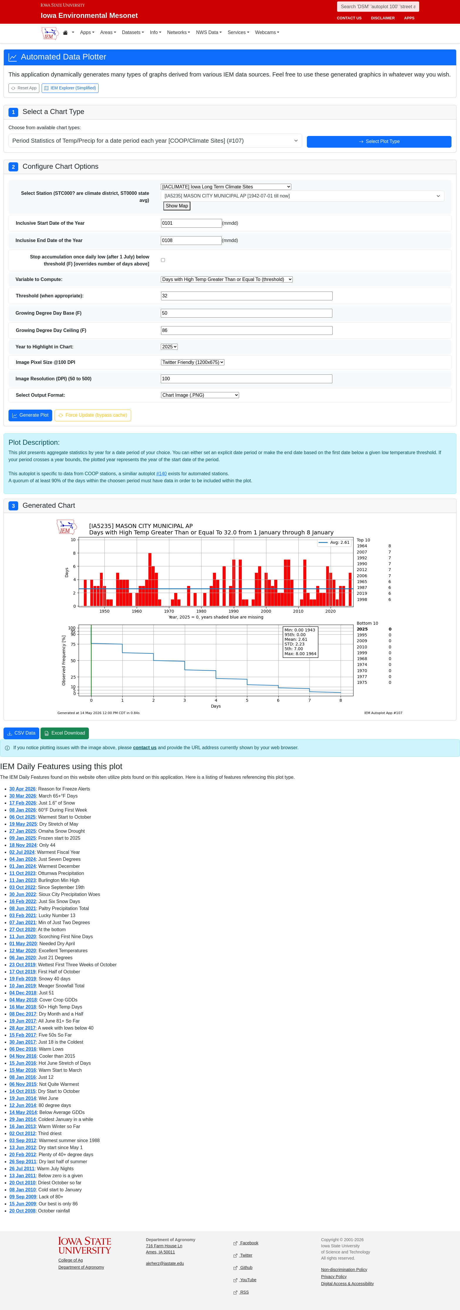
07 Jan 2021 (22, 922)
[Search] (378, 6)
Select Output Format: (40, 395)
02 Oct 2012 (22, 1133)
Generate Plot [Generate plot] (30, 415)
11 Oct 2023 (22, 873)
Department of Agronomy (81, 1267)
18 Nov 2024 (23, 845)
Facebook (246, 1243)
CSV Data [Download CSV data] (21, 733)
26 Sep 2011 (22, 1161)
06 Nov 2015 (23, 1084)
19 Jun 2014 (22, 1098)
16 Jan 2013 (22, 1126)
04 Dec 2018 (22, 992)
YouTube (245, 1280)
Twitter (243, 1255)
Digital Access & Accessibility (347, 1283)
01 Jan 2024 (22, 866)
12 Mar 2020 (22, 950)
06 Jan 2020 (22, 957)
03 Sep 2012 (22, 1140)
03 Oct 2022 (22, 887)
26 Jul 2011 (21, 1168)
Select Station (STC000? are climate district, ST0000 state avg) (85, 197)
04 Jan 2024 (22, 859)
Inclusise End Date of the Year (49, 240)
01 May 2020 (23, 943)
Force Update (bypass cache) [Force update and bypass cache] (92, 415)
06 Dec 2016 (22, 1049)
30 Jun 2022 (22, 894)
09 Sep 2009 (22, 1196)
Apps (85, 32)
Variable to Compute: (39, 279)
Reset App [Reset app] (24, 88)
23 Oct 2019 (22, 964)
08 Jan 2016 (22, 1077)
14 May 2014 (23, 1112)
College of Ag (70, 1260)
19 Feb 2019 (22, 978)
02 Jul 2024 (21, 852)
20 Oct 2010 (22, 1182)
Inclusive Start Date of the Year (50, 223)
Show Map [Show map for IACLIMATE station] (177, 205)
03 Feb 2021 (22, 915)
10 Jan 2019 (22, 985)
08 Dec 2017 (22, 1013)
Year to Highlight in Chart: (44, 346)
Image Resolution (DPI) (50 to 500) (54, 378)
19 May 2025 (23, 824)
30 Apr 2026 (22, 788)
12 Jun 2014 (22, 1105)
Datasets (131, 32)
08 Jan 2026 (22, 810)
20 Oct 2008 (22, 1210)
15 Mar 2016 (22, 1070)
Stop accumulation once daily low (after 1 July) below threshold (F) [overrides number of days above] (89, 260)
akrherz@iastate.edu (165, 1263)
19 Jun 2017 (22, 1020)
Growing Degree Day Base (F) (49, 313)
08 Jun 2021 (22, 908)
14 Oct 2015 (22, 1091)
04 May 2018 (23, 999)
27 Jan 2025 (22, 831)
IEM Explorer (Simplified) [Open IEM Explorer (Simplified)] (70, 88)
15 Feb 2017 (22, 1035)
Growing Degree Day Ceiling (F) (51, 330)
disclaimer (383, 18)
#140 (161, 473)
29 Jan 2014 (22, 1119)
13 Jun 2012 (22, 1147)
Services (237, 32)
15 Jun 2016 (22, 1063)
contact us (349, 18)
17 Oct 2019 (22, 971)
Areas (106, 32)
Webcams (265, 32)
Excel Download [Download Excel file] (64, 733)
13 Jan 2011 (22, 1175)
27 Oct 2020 (22, 929)
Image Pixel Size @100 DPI (45, 362)
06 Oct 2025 (22, 817)
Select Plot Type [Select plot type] (379, 142)
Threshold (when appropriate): (50, 295)
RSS (241, 1292)
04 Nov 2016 (23, 1056)
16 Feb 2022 (22, 901)
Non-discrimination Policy (344, 1269)
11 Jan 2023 (22, 880)
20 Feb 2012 (22, 1154)
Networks (177, 32)
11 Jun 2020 (22, 936)
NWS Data (207, 32)
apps (409, 18)
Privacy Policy (334, 1276)
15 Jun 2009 (22, 1203)
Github (243, 1267)
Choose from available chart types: (45, 127)
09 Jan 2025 (22, 838)
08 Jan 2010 (22, 1189)
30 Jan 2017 (22, 1042)
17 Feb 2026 (22, 802)
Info (154, 32)
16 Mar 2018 (22, 1006)
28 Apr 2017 (22, 1027)
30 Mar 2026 (22, 795)
